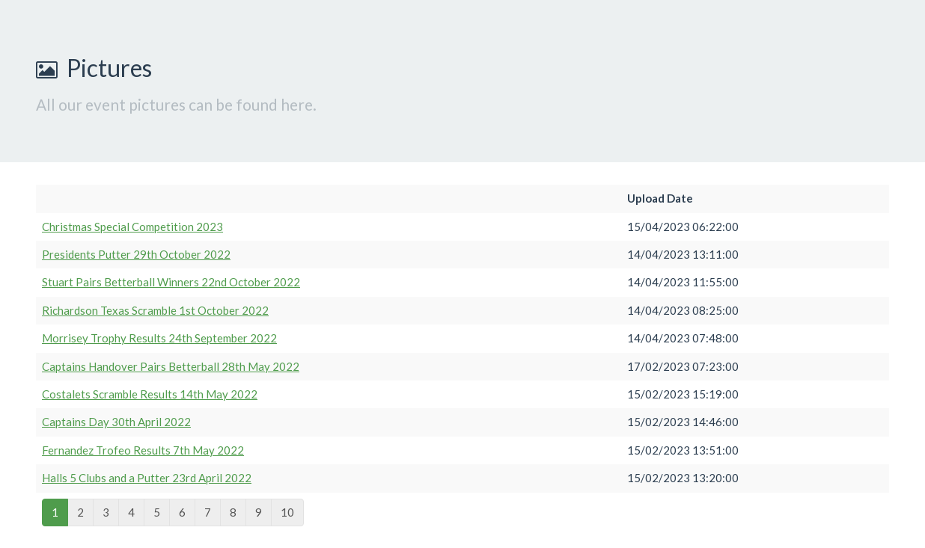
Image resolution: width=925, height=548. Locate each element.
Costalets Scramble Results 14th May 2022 (149, 394)
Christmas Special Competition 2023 (132, 226)
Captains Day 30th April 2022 (116, 421)
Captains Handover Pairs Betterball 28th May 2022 (170, 366)
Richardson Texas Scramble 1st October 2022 (155, 310)
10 (287, 512)
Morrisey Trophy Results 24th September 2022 (159, 338)
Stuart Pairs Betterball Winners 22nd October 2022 (171, 282)
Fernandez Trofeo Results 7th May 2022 (143, 450)
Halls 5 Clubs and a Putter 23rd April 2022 (146, 477)
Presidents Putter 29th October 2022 (136, 254)
